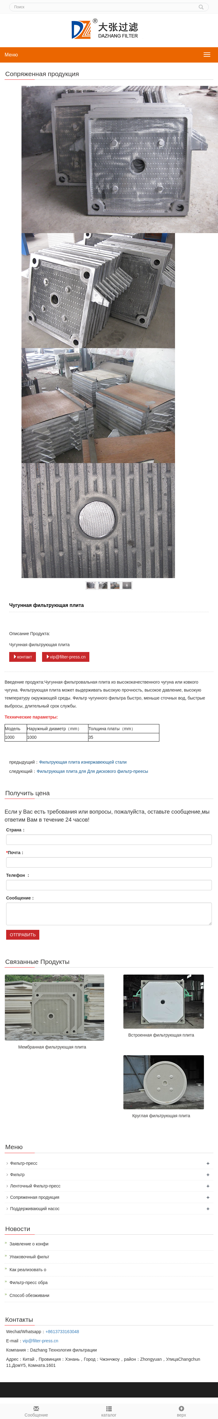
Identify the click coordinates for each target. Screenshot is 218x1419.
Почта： (15, 852)
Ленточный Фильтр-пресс (35, 1185)
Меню (11, 54)
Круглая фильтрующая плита (161, 1115)
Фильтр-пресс (23, 1163)
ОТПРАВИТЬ (23, 934)
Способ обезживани (29, 1295)
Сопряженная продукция (34, 1197)
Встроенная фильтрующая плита (161, 1035)
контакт (22, 656)
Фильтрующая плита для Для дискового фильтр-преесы (92, 771)
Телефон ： (18, 875)
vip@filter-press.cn (66, 656)
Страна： (16, 829)
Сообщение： (20, 898)
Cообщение (36, 1410)
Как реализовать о (28, 1269)
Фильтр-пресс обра (29, 1282)
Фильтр (17, 1174)
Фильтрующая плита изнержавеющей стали (83, 762)
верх (181, 1410)
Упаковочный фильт (29, 1256)
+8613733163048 (62, 1331)
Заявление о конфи (29, 1243)
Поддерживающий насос (35, 1208)
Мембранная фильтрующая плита (52, 1047)
